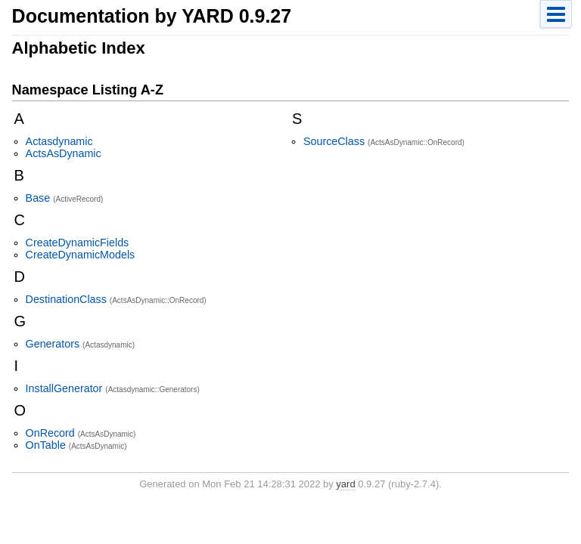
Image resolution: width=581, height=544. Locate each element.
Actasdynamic (59, 141)
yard (345, 484)
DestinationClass (66, 299)
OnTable (46, 445)
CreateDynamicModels (80, 255)
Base (38, 198)
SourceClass (334, 141)
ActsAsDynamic (63, 153)
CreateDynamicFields (77, 242)
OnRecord (50, 433)
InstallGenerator (64, 388)
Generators (53, 344)
